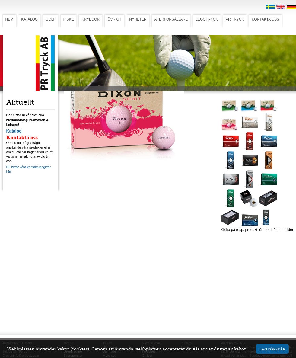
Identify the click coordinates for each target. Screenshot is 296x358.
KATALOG (29, 19)
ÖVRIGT (114, 19)
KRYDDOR (90, 19)
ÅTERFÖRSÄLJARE (171, 19)
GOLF (51, 19)
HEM (9, 19)
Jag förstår (272, 349)
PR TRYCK (235, 19)
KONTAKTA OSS (265, 19)
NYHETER (137, 19)
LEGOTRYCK (207, 19)
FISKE (68, 19)
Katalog (14, 131)
